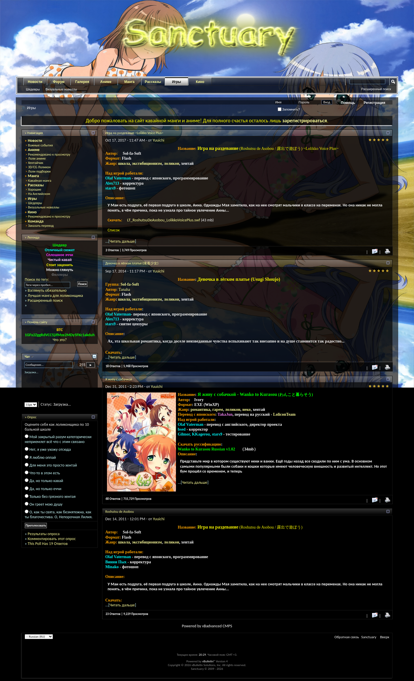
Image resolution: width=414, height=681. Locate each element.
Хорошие (34, 189)
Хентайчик (35, 163)
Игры (176, 82)
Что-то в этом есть (44, 473)
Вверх (384, 637)
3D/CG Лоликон (39, 167)
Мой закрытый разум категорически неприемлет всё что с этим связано (58, 439)
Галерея (82, 82)
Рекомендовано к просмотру (49, 154)
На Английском (39, 194)
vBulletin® (208, 661)
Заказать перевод (40, 226)
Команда (36, 221)
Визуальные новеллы (61, 89)
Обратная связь (346, 637)
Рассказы (153, 82)
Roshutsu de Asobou (119, 512)
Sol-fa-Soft (129, 284)
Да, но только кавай (46, 480)
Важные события (40, 145)
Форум (58, 82)
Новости (35, 82)
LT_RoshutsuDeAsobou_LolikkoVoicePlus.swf (164, 220)
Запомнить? (289, 109)
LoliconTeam (284, 414)
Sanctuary (368, 637)
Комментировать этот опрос (52, 538)
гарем (217, 409)
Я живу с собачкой (118, 379)
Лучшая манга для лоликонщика (55, 295)
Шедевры (33, 89)
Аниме (106, 82)
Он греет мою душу (45, 504)
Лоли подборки (39, 171)
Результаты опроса (44, 533)
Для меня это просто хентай (53, 465)
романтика (200, 409)
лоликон (171, 163)
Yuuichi (158, 140)
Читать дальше (122, 241)
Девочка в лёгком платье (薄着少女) (131, 263)
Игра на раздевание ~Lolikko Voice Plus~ (134, 133)
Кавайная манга (39, 181)
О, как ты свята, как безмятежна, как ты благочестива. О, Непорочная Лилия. (59, 514)
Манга (129, 82)
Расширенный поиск (376, 89)
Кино (200, 82)
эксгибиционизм (147, 163)
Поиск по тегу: (37, 279)
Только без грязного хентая (52, 496)
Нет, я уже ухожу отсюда (50, 449)
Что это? (60, 339)
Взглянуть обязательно (47, 290)
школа (124, 163)
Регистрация (374, 103)
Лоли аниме (37, 158)
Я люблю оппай (42, 457)
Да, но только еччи (45, 488)
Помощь (348, 103)
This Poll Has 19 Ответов (48, 543)
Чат (27, 357)
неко (246, 409)
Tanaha (124, 289)
